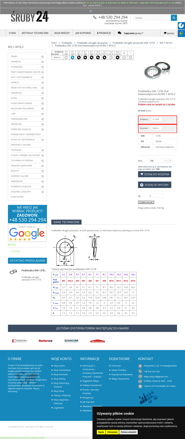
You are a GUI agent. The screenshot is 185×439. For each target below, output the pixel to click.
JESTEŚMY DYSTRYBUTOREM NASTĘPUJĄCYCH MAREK (92, 328)
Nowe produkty (118, 370)
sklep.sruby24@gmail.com (156, 376)
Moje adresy (59, 378)
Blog (12, 245)
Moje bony (59, 391)
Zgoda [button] (101, 432)
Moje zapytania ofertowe (61, 401)
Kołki (14, 98)
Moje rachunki (60, 374)
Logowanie (59, 407)
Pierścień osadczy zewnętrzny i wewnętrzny (26, 132)
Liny (13, 113)
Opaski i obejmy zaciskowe (25, 155)
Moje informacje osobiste (61, 385)
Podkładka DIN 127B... (34, 270)
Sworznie (16, 124)
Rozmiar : (144, 128)
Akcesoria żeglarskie (22, 108)
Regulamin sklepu (91, 381)
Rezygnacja (88, 397)
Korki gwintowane (21, 103)
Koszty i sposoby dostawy (91, 391)
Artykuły (16, 251)
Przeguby (16, 150)
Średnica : (144, 119)
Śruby (14, 56)
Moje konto (61, 358)
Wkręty (15, 82)
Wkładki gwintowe (21, 165)
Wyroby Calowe (19, 176)
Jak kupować (89, 402)
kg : (139, 195)
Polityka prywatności (92, 385)
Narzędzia (16, 181)
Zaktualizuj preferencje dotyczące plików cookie (22, 437)
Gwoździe (16, 92)
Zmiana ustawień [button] (128, 432)
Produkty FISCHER (21, 144)
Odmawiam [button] (112, 432)
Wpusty (15, 170)
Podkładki (17, 66)
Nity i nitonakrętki (21, 77)
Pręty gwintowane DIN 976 (25, 72)
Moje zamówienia (62, 370)
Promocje (116, 365)
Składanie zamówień (92, 406)
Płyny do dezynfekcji (22, 139)
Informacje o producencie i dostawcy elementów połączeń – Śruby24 (93, 371)
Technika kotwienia (22, 160)
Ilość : (140, 160)
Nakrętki (16, 61)
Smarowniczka (19, 118)
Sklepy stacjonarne (120, 378)
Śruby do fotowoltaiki (24, 87)
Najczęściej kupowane (122, 374)
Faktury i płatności (62, 395)
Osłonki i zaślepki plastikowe (21, 194)
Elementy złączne (21, 186)
